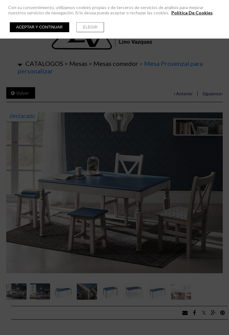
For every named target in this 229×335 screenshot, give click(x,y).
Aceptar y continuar (39, 27)
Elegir (90, 27)
